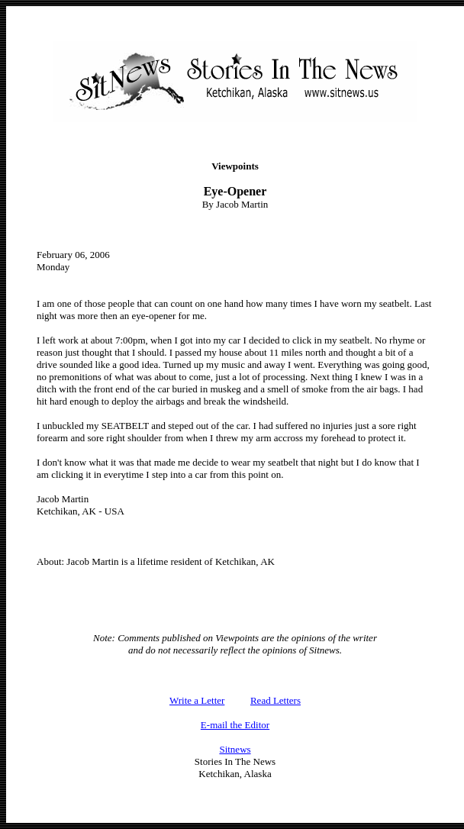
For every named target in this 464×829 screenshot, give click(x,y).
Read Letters (275, 700)
